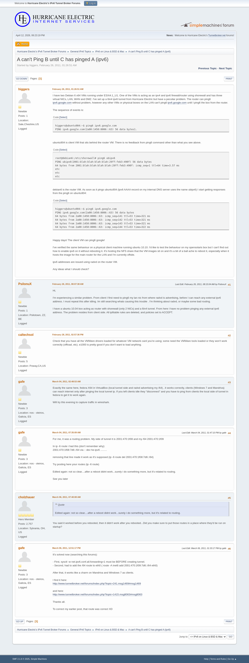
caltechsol (25, 334)
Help (206, 659)
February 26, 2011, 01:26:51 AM (67, 89)
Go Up (19, 621)
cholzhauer (26, 497)
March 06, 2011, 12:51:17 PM (66, 548)
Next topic (225, 68)
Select (63, 117)
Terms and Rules (218, 659)
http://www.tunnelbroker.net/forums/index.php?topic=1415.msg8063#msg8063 (97, 594)
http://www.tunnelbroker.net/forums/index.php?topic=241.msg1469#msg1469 (97, 583)
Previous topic (207, 68)
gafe (21, 381)
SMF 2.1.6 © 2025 (21, 659)
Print (229, 79)
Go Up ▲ (232, 659)
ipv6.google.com (62, 102)
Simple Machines (39, 659)
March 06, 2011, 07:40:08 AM (66, 497)
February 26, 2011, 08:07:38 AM (67, 284)
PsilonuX (25, 284)
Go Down (21, 79)
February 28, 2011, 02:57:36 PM (67, 334)
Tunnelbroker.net (217, 35)
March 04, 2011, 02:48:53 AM (66, 381)
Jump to (183, 636)
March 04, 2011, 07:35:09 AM (66, 432)
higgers (24, 89)
